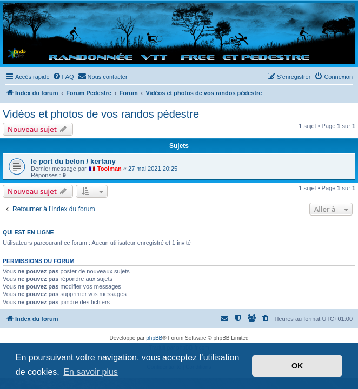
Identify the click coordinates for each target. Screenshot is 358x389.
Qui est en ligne (28, 232)
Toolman (109, 168)
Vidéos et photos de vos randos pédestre (101, 114)
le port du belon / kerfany (73, 161)
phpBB (154, 338)
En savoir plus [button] (90, 372)
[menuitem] (63, 76)
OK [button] (297, 365)
